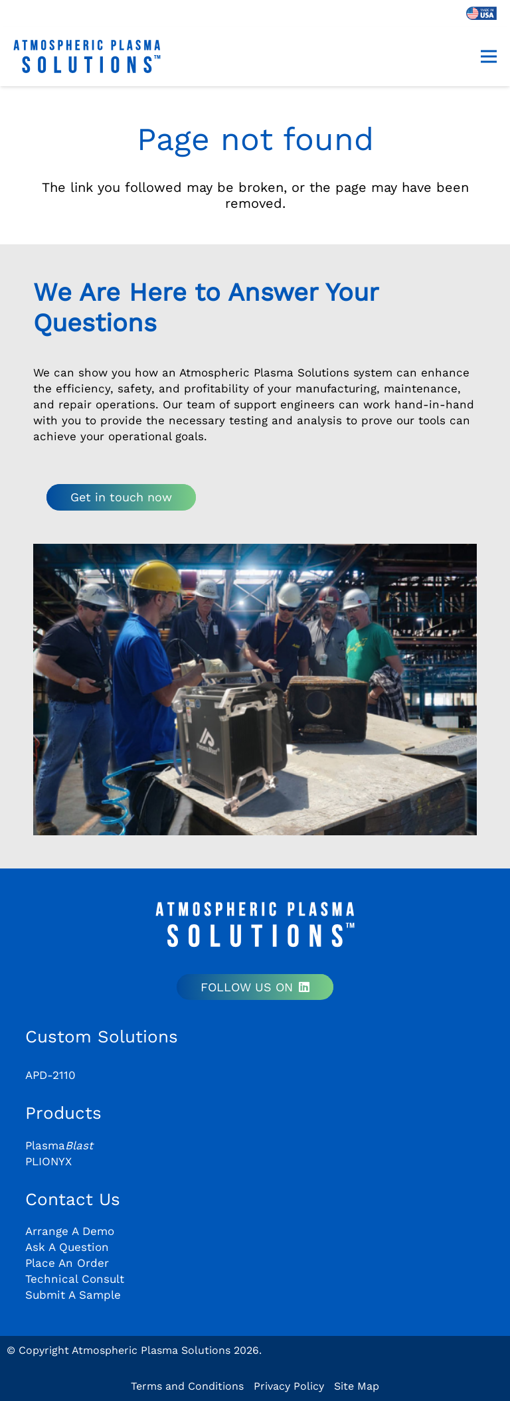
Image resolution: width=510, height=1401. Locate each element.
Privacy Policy (289, 1386)
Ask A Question (67, 1247)
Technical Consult (74, 1278)
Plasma (59, 1145)
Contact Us (72, 1199)
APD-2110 (50, 1075)
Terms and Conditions (187, 1386)
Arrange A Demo (69, 1231)
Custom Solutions (101, 1036)
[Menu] (488, 56)
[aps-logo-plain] (87, 56)
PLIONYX (48, 1161)
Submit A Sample (73, 1294)
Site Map (356, 1386)
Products (63, 1113)
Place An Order (67, 1263)
